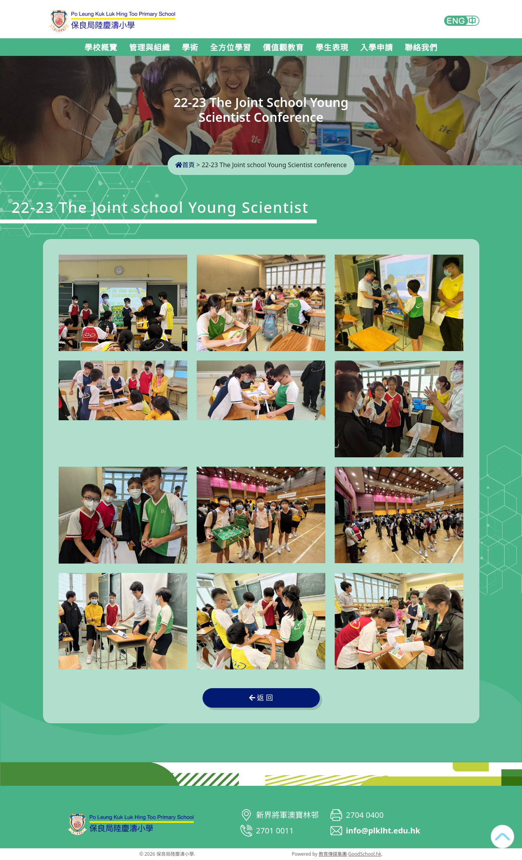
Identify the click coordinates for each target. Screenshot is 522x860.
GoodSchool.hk (364, 854)
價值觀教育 (283, 47)
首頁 (185, 165)
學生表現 (332, 47)
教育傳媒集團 (333, 854)
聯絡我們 (421, 47)
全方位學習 (230, 47)
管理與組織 (149, 47)
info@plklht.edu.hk (383, 830)
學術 (190, 47)
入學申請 (376, 47)
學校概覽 (100, 47)
